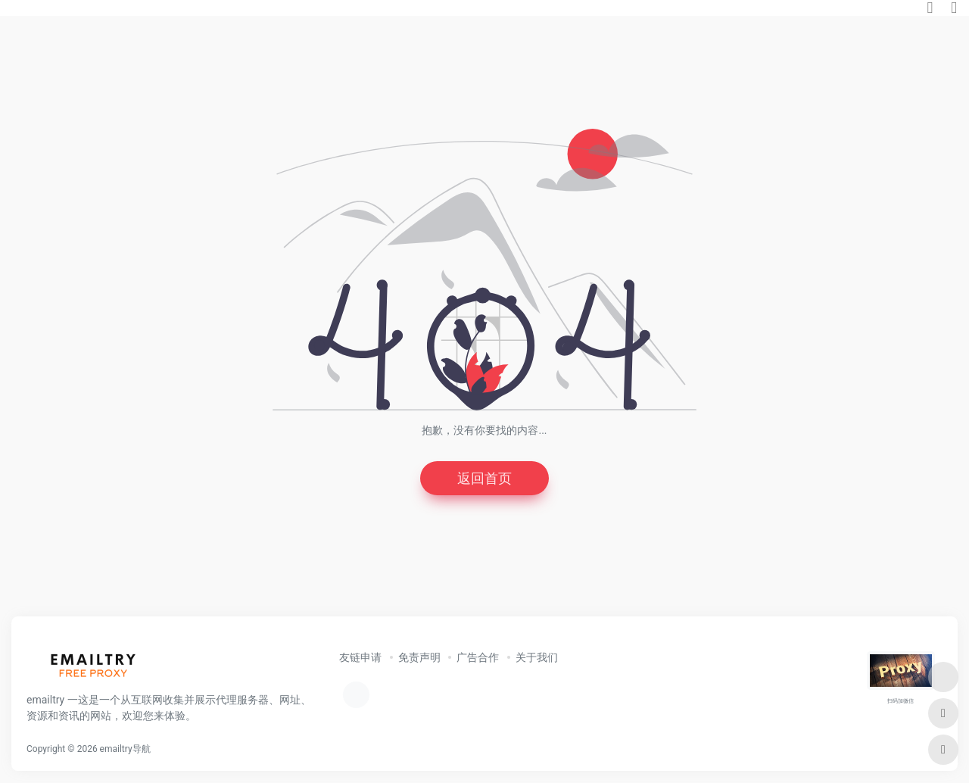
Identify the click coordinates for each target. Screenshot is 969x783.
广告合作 (477, 657)
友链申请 (360, 657)
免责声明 (419, 657)
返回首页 (484, 478)
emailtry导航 (125, 749)
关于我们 (537, 657)
